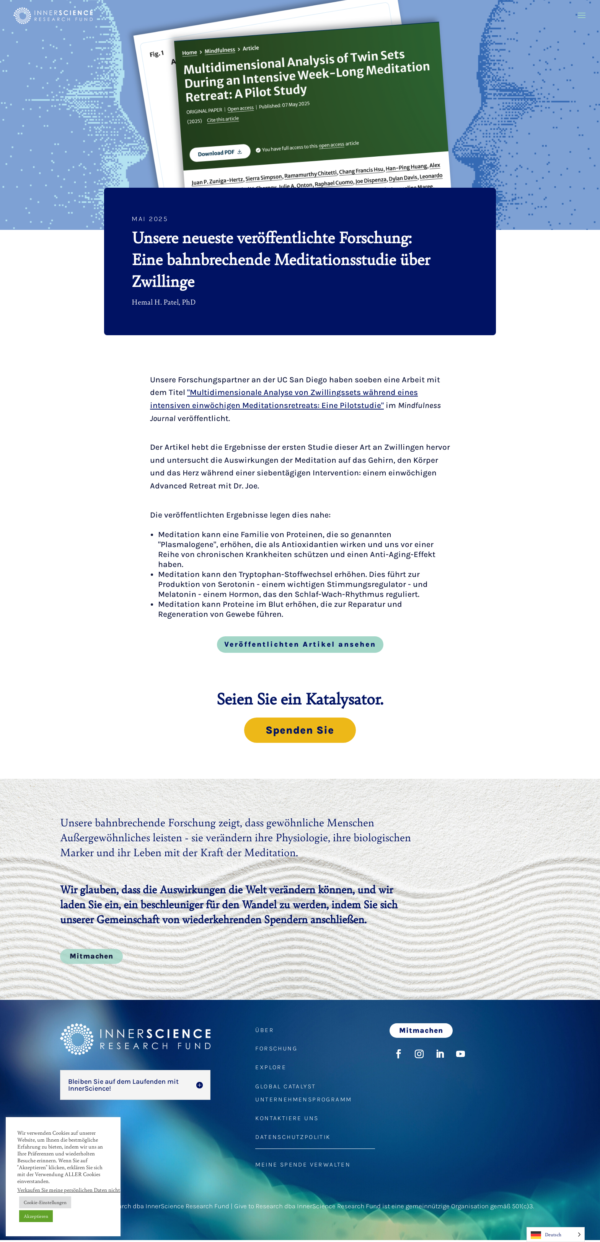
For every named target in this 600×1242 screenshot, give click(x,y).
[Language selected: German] (556, 1234)
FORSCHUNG (276, 1050)
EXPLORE (270, 1069)
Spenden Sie (300, 731)
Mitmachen (92, 958)
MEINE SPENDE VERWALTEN (303, 1166)
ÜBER (264, 1032)
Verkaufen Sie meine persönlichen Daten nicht (68, 1189)
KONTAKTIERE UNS (286, 1120)
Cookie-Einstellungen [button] (45, 1202)
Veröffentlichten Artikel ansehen (300, 644)
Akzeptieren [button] (36, 1216)
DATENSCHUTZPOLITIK (292, 1138)
